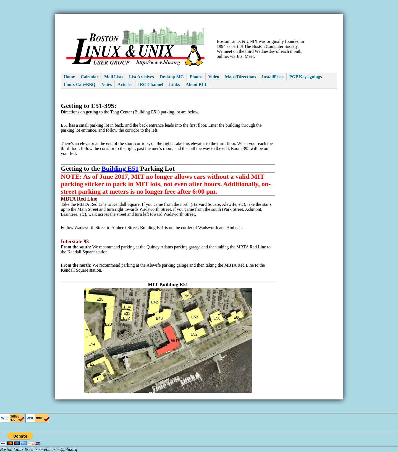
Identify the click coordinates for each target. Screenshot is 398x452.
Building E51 (119, 168)
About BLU (197, 84)
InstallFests (273, 76)
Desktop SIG (172, 76)
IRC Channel (150, 84)
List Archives (141, 76)
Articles (124, 84)
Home (69, 76)
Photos (196, 76)
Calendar (89, 76)
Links (174, 84)
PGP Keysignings (305, 76)
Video (213, 76)
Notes (106, 84)
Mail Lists (113, 76)
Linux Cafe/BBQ (79, 84)
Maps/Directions (240, 76)
